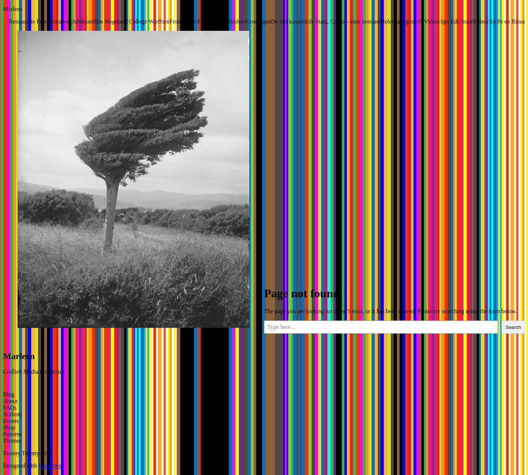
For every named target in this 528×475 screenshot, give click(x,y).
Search (513, 327)
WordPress (51, 466)
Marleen (12, 9)
